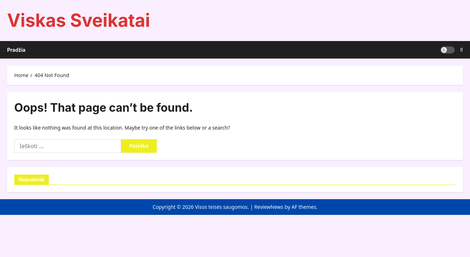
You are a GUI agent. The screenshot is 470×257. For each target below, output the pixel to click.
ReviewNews (269, 206)
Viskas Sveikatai (78, 20)
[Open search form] (461, 50)
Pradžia (16, 50)
